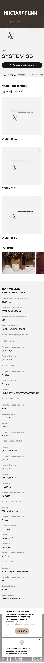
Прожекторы (12, 218)
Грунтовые (10, 211)
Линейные (10, 224)
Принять (22, 630)
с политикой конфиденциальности (21, 624)
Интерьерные (13, 525)
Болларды (10, 230)
